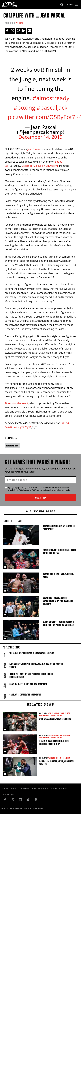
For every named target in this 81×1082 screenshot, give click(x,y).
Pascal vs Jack (12, 445)
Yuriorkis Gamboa (56, 715)
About (5, 789)
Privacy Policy (40, 789)
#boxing (24, 107)
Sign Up (40, 498)
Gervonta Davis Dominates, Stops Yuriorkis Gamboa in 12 (54, 742)
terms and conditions (46, 490)
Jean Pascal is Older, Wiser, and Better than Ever (56, 763)
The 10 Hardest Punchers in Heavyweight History (31, 653)
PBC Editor (19, 23)
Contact (24, 789)
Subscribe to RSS (40, 511)
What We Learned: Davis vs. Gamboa (55, 718)
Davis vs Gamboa (53, 713)
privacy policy (65, 490)
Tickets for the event (16, 403)
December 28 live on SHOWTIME (39, 165)
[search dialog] (62, 4)
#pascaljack (52, 107)
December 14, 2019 (40, 136)
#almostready (51, 98)
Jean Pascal (33, 149)
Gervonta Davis (44, 715)
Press (14, 789)
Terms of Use (59, 789)
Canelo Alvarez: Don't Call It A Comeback (28, 684)
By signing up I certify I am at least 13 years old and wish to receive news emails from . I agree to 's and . (39, 488)
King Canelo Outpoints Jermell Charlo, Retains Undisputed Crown (36, 665)
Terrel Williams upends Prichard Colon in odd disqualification (31, 676)
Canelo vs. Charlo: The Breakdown (25, 694)
